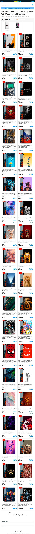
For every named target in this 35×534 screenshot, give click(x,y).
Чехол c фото (12, 19)
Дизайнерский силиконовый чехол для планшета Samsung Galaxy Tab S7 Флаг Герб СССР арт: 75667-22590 (25, 361)
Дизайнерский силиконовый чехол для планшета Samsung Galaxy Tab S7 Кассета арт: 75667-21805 (25, 51)
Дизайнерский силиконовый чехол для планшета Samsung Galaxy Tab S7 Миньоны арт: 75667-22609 (9, 289)
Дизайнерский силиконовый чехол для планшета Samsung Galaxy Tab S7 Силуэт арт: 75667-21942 (25, 385)
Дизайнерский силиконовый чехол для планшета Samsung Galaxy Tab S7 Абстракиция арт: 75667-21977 (8, 433)
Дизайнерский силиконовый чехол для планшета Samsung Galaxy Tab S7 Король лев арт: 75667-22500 (9, 194)
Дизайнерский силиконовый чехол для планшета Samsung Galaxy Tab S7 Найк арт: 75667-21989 (9, 337)
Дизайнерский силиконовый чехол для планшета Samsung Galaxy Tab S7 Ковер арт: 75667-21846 (25, 480)
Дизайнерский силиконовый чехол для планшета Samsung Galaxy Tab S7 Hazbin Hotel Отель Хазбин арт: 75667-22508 (25, 433)
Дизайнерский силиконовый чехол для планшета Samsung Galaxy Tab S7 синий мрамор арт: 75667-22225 (8, 218)
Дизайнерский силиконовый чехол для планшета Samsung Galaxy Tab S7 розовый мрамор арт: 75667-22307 (9, 409)
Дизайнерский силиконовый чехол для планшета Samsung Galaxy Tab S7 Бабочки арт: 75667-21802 (9, 456)
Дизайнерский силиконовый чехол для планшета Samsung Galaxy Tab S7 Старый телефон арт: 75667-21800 (9, 98)
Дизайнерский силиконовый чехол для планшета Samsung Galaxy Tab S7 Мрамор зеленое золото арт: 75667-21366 (9, 313)
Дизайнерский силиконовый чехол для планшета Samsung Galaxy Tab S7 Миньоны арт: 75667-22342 (25, 170)
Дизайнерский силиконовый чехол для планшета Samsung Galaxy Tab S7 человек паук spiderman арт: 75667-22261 (9, 361)
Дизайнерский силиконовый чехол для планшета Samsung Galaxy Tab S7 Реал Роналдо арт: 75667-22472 (25, 504)
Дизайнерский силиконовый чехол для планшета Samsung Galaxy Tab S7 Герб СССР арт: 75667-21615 (8, 122)
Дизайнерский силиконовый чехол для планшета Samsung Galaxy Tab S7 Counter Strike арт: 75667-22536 (9, 51)
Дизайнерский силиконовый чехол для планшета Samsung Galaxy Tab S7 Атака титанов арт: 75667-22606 (8, 74)
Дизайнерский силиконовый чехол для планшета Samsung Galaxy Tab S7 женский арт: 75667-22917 (25, 194)
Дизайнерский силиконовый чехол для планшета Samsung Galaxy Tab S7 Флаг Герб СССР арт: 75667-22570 (25, 242)
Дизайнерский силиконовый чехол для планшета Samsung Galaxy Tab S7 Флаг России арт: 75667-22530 (25, 146)
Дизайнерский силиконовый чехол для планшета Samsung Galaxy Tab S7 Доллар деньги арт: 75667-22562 (9, 146)
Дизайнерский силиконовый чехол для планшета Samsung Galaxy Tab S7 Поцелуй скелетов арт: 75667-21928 (25, 218)
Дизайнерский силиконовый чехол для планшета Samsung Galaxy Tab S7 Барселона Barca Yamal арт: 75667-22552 (9, 504)
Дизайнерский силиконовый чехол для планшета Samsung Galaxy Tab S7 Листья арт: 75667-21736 (9, 385)
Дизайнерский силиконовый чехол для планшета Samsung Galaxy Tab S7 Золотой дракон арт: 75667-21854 (25, 313)
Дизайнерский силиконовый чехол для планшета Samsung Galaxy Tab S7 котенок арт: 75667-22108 (25, 289)
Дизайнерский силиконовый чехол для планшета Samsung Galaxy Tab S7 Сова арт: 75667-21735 (25, 456)
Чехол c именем (20, 19)
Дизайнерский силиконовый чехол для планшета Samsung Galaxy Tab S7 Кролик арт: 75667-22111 (9, 242)
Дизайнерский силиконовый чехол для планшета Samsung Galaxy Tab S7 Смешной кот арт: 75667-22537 (25, 265)
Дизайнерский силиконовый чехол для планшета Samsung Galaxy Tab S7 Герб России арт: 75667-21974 (25, 74)
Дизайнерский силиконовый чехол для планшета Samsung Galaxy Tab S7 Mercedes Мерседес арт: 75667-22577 (25, 98)
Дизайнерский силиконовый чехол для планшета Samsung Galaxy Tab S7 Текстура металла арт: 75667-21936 (25, 122)
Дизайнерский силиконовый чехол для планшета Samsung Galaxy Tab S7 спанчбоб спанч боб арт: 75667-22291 (25, 337)
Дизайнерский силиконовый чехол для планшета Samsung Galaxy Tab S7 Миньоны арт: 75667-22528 (9, 170)
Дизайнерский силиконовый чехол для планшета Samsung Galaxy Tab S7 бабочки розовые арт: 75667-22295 (9, 265)
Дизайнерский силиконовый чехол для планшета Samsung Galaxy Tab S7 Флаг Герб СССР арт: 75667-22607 (25, 409)
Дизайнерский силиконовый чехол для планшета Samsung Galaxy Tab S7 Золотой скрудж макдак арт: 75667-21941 (9, 480)
